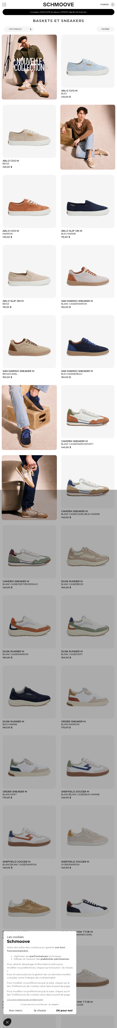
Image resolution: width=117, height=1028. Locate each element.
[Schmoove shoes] (58, 4)
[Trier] (19, 29)
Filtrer (105, 29)
